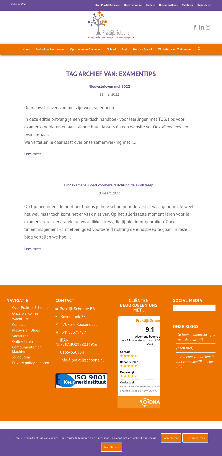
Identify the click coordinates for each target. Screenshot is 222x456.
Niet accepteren (195, 437)
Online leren (204, 5)
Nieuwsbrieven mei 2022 (109, 86)
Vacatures (187, 5)
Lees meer (34, 154)
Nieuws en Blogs (168, 5)
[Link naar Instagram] (208, 27)
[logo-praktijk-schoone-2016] (111, 27)
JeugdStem (21, 357)
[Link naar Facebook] (195, 27)
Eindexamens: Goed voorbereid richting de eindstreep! (109, 184)
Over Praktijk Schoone (107, 5)
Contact (150, 5)
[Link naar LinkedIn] (201, 27)
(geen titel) (184, 348)
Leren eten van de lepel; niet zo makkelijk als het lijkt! (195, 362)
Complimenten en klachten (27, 349)
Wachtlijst (20, 318)
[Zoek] (198, 49)
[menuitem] (107, 4)
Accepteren (171, 437)
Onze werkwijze (133, 5)
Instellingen (111, 447)
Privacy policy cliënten (30, 362)
